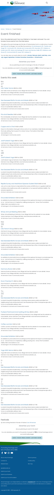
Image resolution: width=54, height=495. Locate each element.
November (23, 57)
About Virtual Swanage (7, 457)
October (17, 57)
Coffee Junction (6, 324)
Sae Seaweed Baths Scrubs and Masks (15, 100)
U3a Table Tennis (7, 88)
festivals (6, 46)
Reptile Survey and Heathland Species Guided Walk (19, 184)
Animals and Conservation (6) (25, 48)
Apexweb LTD (31, 482)
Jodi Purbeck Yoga (7, 141)
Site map (30, 464)
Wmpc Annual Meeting (9, 212)
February (34, 55)
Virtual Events (38, 57)
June (49, 55)
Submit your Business (6, 474)
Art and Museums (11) (37, 46)
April (43, 55)
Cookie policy (31, 460)
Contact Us (4, 460)
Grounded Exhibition (8, 198)
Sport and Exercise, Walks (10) (33, 50)
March (39, 55)
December (30, 57)
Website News (4, 464)
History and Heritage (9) (17, 50)
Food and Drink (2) (12, 52)
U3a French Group (7, 229)
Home (2, 29)
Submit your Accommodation (9, 477)
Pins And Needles (7, 114)
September (11, 57)
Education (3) (38, 48)
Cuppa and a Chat (8, 127)
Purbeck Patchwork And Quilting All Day (15, 312)
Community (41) (11, 48)
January (29, 55)
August (6, 57)
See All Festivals (31, 422)
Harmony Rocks (6, 269)
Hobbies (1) (27, 52)
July (2, 57)
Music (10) (21, 52)
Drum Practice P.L (7, 281)
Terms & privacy (32, 457)
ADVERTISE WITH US (5, 468)
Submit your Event (5, 471)
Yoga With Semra (7, 350)
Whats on (8, 29)
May (46, 55)
